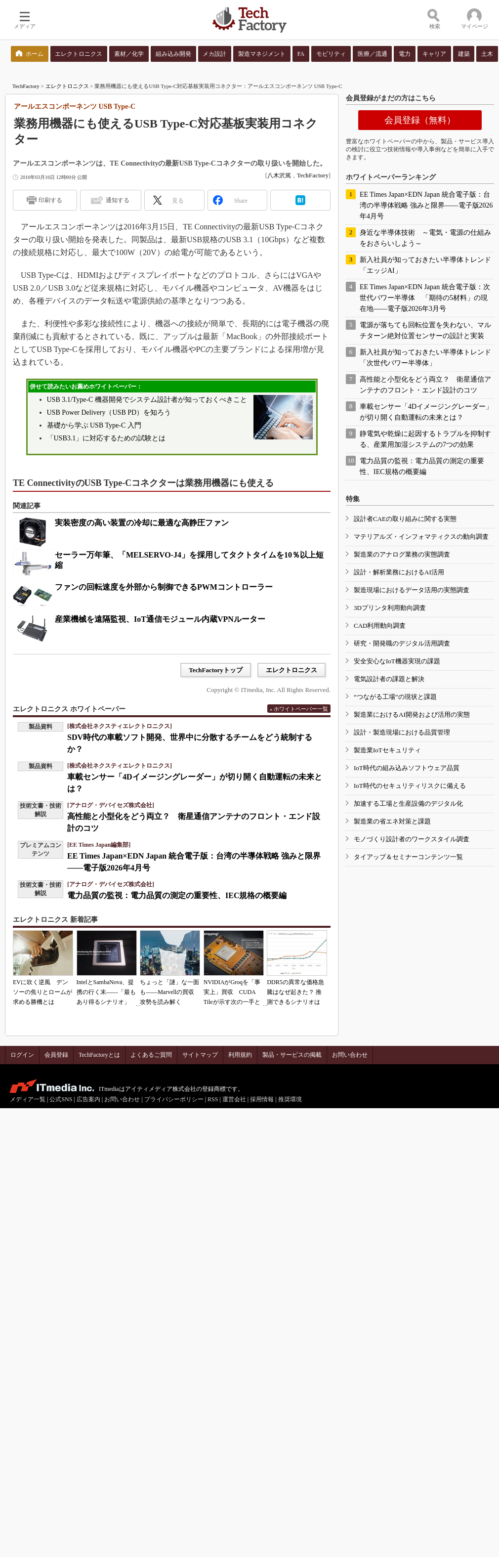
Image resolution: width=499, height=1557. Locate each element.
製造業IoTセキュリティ (387, 750)
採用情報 (262, 1099)
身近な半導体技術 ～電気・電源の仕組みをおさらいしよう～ (425, 238)
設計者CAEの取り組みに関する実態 (405, 518)
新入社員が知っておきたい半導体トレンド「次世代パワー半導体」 (425, 357)
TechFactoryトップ (216, 670)
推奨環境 (290, 1099)
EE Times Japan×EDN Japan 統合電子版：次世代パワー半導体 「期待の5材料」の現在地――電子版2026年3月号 (425, 297)
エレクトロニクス (67, 86)
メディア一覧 (27, 1099)
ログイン (22, 1054)
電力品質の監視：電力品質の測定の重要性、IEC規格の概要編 (177, 895)
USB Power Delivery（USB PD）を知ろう (109, 412)
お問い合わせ (350, 1054)
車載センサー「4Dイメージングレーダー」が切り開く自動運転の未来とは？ (426, 412)
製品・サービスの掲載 (292, 1054)
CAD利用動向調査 (380, 625)
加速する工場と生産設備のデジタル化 (408, 803)
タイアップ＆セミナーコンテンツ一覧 (408, 857)
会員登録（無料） (420, 120)
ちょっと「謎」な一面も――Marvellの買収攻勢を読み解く (169, 992)
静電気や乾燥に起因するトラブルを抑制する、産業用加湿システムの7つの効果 (425, 439)
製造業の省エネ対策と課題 (392, 821)
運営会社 (234, 1099)
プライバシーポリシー (174, 1099)
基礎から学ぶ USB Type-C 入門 (94, 425)
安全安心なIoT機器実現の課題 (397, 661)
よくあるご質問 (151, 1054)
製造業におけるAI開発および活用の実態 (412, 714)
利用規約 (240, 1054)
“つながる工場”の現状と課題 (395, 696)
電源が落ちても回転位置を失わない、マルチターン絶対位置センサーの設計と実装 (425, 330)
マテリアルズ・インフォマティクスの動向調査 (421, 536)
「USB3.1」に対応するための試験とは (106, 438)
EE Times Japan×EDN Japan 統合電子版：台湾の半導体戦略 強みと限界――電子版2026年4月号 (426, 205)
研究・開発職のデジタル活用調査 (402, 643)
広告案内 (88, 1099)
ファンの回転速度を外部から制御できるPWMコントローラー (164, 587)
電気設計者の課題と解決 (389, 679)
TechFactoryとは (99, 1054)
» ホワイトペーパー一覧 (299, 709)
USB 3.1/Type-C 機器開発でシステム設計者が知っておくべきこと (147, 399)
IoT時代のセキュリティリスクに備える (410, 785)
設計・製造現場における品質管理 (402, 732)
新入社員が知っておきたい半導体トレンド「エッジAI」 (425, 265)
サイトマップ (200, 1054)
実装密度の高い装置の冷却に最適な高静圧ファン (142, 523)
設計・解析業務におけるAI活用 (399, 572)
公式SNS (60, 1099)
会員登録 (56, 1054)
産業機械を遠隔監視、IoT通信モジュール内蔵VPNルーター (160, 619)
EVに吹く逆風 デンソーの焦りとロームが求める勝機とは (42, 992)
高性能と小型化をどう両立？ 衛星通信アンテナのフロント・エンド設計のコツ (425, 385)
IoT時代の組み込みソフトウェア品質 (406, 768)
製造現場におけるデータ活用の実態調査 (411, 590)
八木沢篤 (279, 175)
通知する (117, 200)
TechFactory (26, 86)
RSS (213, 1099)
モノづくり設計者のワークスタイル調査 (411, 839)
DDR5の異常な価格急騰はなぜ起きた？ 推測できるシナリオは (295, 992)
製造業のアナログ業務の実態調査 (402, 554)
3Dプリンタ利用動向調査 (390, 607)
